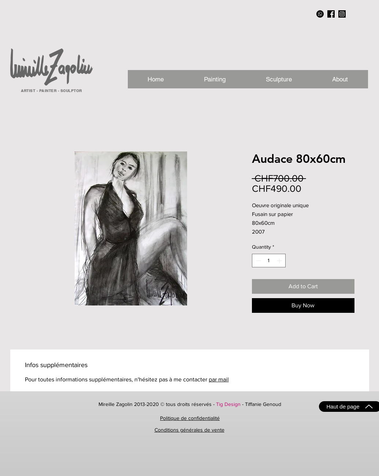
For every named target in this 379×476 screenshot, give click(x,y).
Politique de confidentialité (190, 418)
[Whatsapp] (320, 14)
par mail (219, 379)
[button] (340, 79)
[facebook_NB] (331, 14)
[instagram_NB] (342, 14)
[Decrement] (257, 260)
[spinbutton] (268, 260)
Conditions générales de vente (189, 430)
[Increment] (280, 260)
